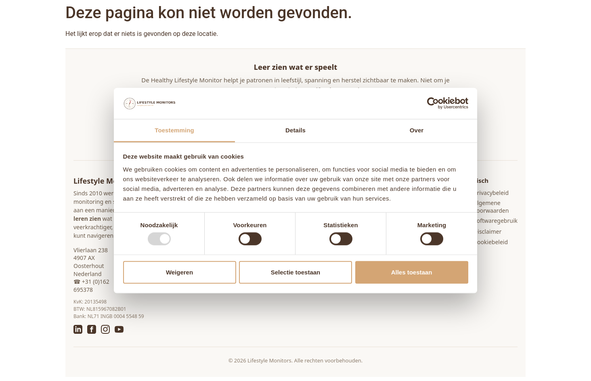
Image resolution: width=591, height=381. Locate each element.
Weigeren (179, 271)
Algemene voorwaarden (491, 207)
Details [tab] (295, 130)
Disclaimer (487, 231)
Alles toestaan (411, 271)
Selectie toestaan (296, 271)
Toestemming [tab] (174, 130)
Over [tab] (417, 130)
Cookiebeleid (491, 242)
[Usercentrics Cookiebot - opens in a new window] (433, 103)
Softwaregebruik (496, 220)
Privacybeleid (491, 193)
